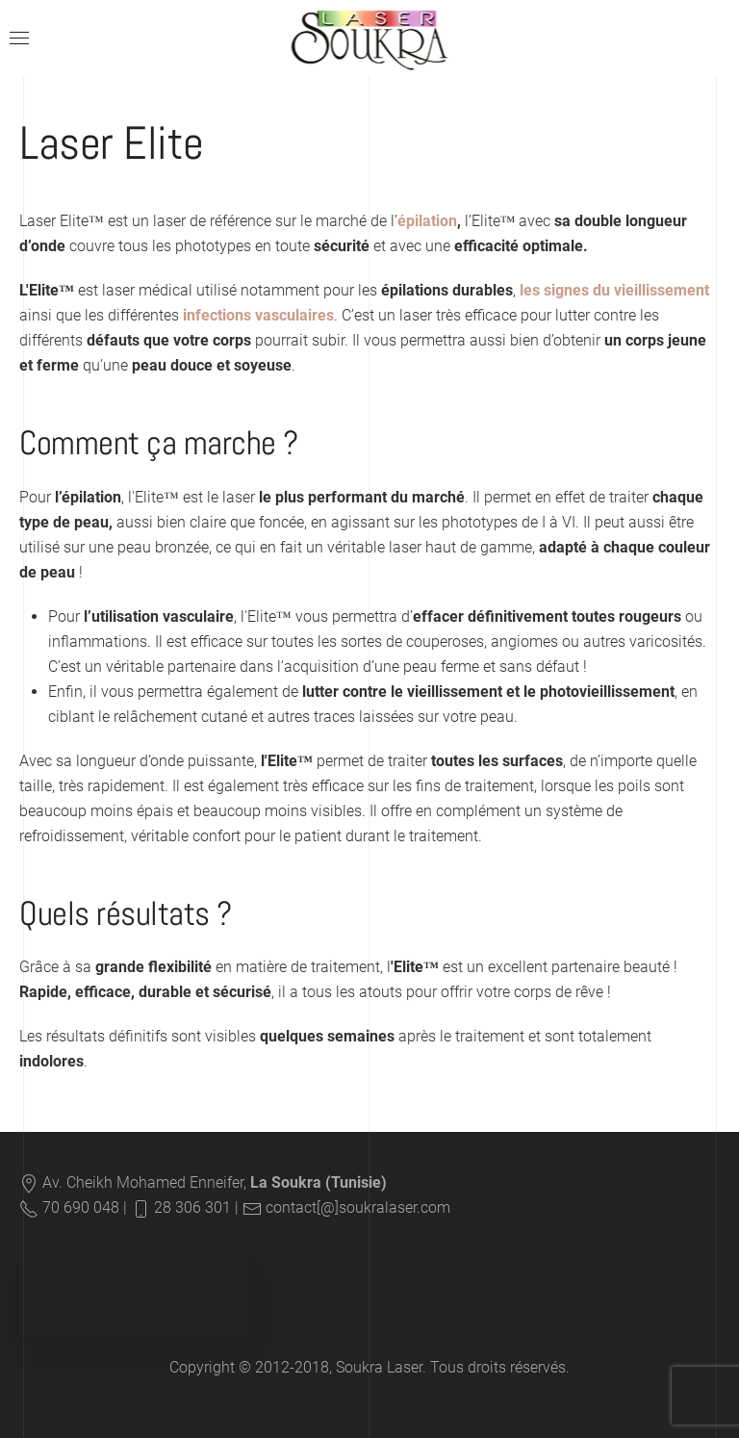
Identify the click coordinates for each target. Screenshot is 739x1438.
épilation (427, 221)
